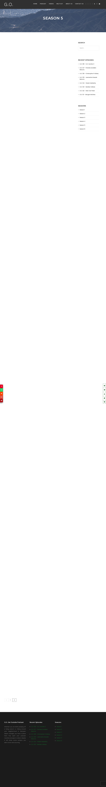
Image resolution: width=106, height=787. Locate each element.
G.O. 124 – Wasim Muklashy (88, 83)
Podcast (43, 3)
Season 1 (82, 110)
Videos (51, 3)
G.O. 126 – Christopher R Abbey (89, 73)
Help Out (59, 3)
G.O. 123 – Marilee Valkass (87, 87)
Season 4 (82, 121)
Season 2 (82, 114)
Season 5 (82, 125)
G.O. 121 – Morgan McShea (87, 94)
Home (35, 3)
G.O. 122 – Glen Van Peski (87, 91)
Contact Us (79, 3)
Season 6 (82, 129)
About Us (69, 3)
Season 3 (82, 117)
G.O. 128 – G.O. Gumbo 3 (87, 64)
